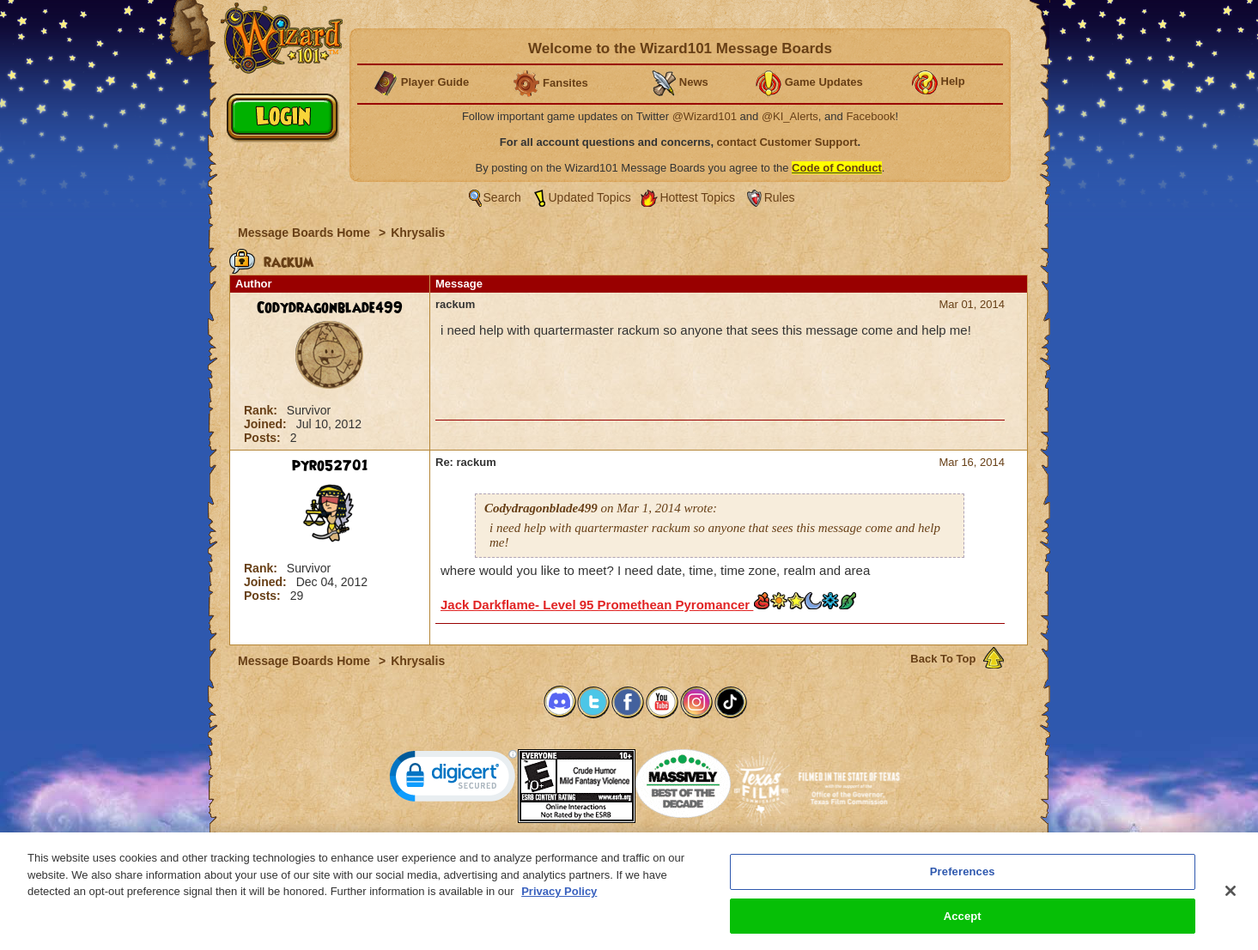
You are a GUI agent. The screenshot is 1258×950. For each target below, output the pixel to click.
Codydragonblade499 (330, 308)
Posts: (264, 438)
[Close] (1230, 900)
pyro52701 (330, 466)
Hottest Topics (697, 197)
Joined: (267, 424)
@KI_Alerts (790, 116)
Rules (779, 197)
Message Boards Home (306, 232)
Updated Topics (590, 197)
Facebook (870, 116)
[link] (453, 779)
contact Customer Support (787, 142)
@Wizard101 (704, 116)
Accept (962, 925)
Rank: (262, 410)
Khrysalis (418, 232)
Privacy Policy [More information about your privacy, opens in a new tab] (559, 901)
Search (502, 197)
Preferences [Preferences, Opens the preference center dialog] (962, 881)
